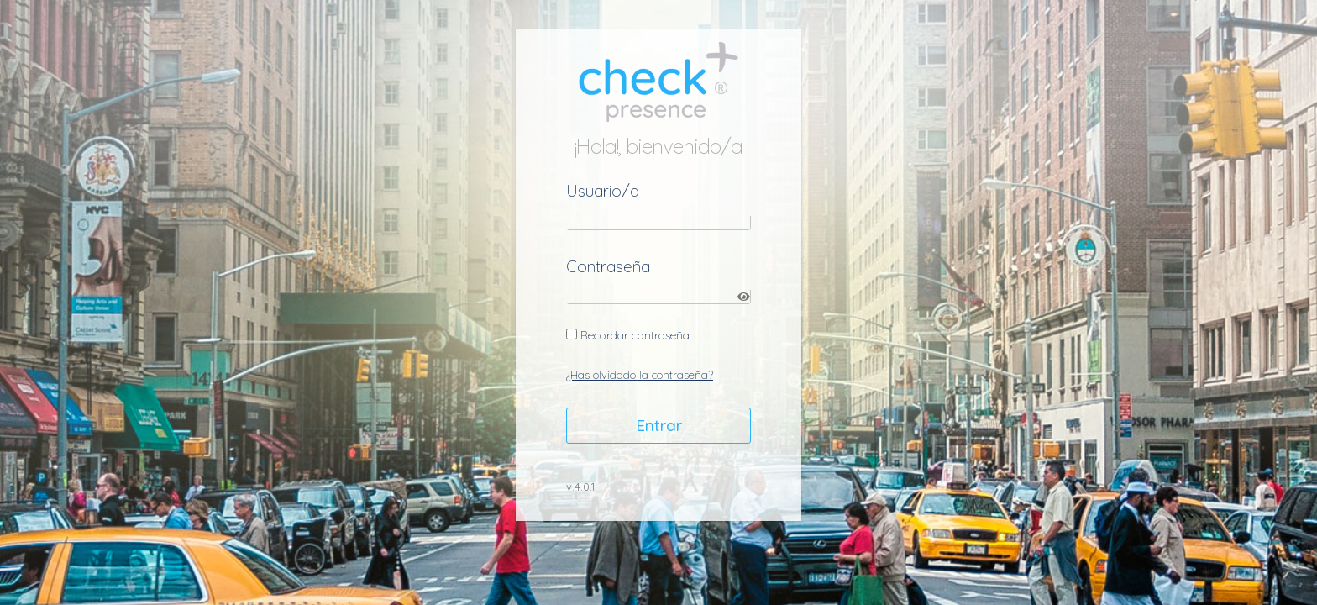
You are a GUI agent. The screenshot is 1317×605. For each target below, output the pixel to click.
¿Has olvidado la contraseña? (639, 374)
